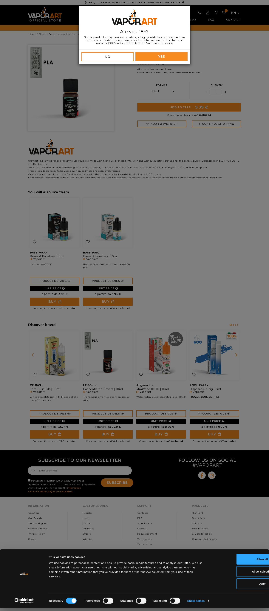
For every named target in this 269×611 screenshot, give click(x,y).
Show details (196, 603)
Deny (237, 586)
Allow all (238, 562)
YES (161, 57)
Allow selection (238, 574)
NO (107, 57)
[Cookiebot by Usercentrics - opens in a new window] (24, 604)
